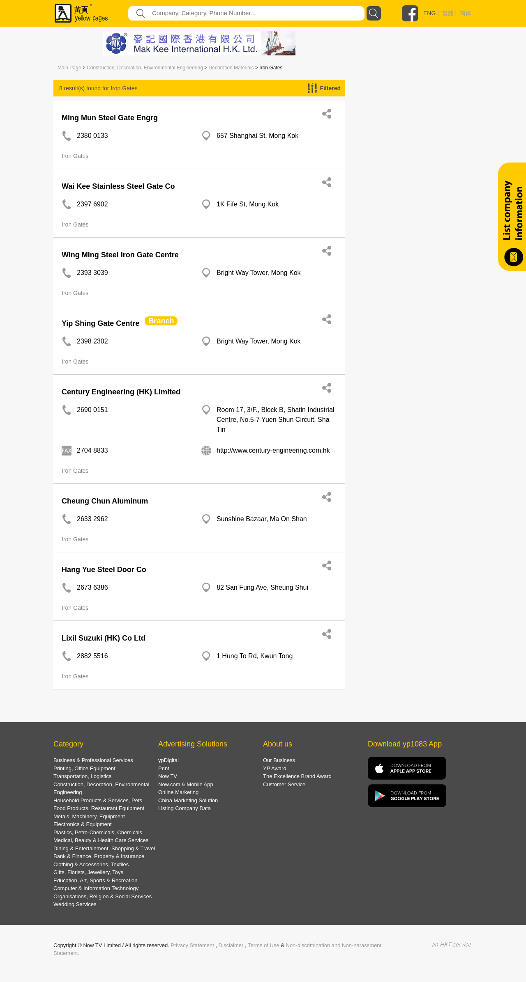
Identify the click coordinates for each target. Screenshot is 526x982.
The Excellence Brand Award (297, 776)
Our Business (279, 760)
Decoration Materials (231, 68)
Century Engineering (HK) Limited (121, 392)
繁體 (448, 13)
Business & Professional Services (93, 760)
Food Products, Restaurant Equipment (98, 808)
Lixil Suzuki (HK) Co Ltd (103, 638)
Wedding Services (75, 904)
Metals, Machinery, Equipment (89, 816)
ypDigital (168, 760)
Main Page (69, 68)
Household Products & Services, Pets (97, 800)
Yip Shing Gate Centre (100, 323)
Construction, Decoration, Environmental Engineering (145, 68)
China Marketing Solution (188, 800)
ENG (429, 13)
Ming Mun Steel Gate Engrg (110, 118)
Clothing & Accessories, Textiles (91, 864)
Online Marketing (178, 792)
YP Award (274, 768)
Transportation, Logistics (82, 776)
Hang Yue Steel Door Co (104, 569)
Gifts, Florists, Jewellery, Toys (88, 872)
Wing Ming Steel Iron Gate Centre (120, 255)
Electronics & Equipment (82, 824)
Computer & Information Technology (95, 888)
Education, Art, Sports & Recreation (95, 880)
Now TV (167, 776)
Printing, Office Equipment (84, 768)
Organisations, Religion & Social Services (102, 896)
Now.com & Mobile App (185, 784)
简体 (465, 13)
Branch (161, 321)
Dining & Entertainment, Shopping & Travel (104, 848)
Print (163, 768)
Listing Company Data (184, 808)
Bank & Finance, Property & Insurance (98, 856)
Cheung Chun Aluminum (105, 501)
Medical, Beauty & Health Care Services (100, 840)
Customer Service (284, 784)
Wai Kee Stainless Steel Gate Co (118, 186)
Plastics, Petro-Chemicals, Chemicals (97, 832)
